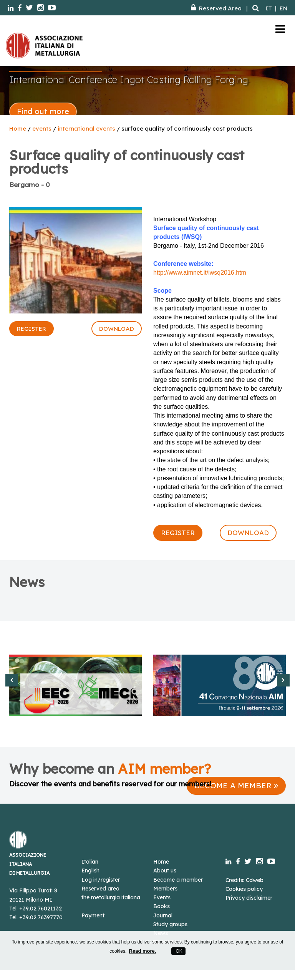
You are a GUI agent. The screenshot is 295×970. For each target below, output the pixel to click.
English (90, 870)
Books (161, 906)
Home (17, 128)
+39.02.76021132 (40, 908)
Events (162, 897)
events (41, 128)
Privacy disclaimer (248, 897)
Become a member (178, 879)
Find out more (43, 111)
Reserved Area (216, 8)
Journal (162, 915)
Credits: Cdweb (244, 880)
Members (165, 888)
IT (268, 8)
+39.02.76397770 (41, 917)
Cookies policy (244, 888)
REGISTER (31, 328)
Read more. (142, 951)
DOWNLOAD (116, 328)
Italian (89, 861)
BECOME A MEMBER (236, 785)
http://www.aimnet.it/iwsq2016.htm (199, 272)
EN (283, 8)
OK (178, 951)
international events (86, 128)
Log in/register (100, 879)
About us (164, 870)
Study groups (170, 924)
